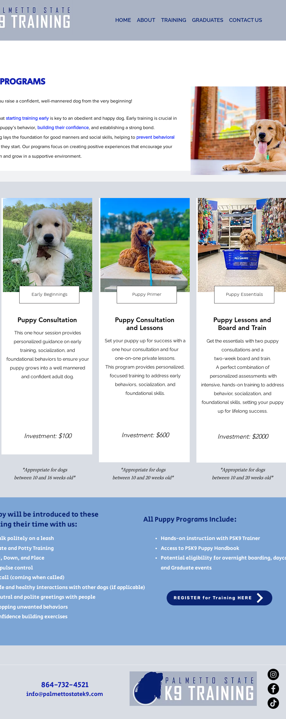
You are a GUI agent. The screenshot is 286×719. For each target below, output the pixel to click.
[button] (146, 20)
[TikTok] (273, 703)
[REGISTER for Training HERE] (219, 598)
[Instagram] (273, 674)
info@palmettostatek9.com (64, 694)
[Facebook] (273, 688)
